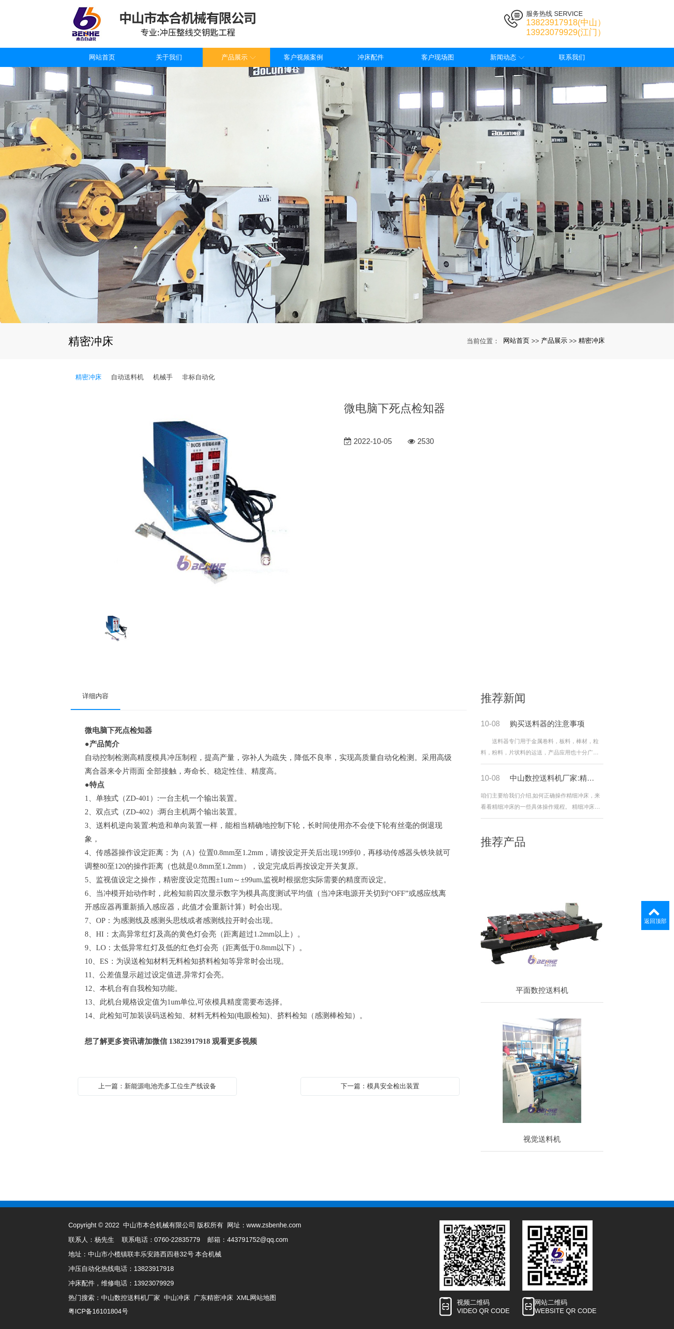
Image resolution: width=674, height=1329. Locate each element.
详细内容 (95, 696)
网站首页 (516, 340)
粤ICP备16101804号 (98, 1311)
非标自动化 (198, 377)
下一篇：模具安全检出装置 (380, 1086)
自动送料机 (127, 377)
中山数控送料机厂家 (130, 1297)
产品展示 (554, 340)
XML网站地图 (256, 1297)
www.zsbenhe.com (274, 1225)
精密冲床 (592, 340)
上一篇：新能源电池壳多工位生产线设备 (157, 1086)
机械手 (163, 377)
